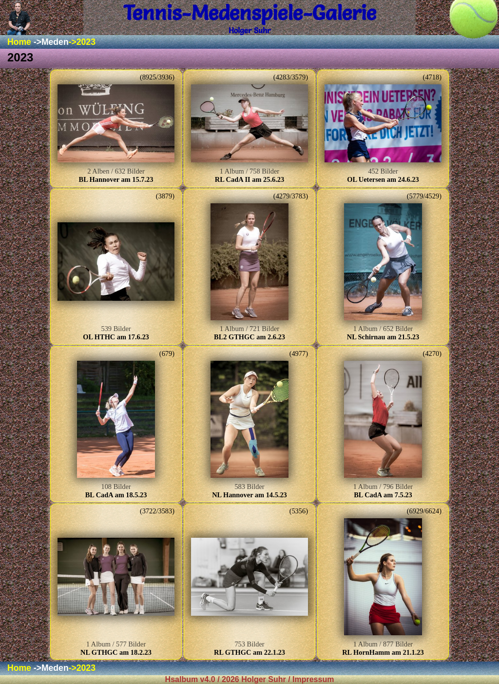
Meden (55, 42)
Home (19, 42)
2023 (86, 42)
